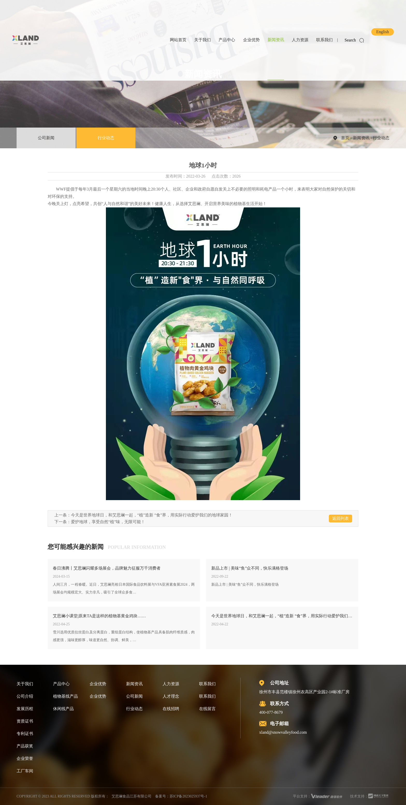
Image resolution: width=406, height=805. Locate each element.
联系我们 (324, 40)
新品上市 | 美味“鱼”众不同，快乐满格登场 (249, 568)
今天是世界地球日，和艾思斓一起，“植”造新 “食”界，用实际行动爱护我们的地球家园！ (152, 515)
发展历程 (25, 708)
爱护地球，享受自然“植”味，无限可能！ (108, 522)
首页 (345, 138)
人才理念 (171, 696)
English (382, 32)
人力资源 (300, 40)
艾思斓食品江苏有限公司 (131, 796)
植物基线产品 (65, 696)
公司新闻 (46, 138)
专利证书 (25, 733)
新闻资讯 (275, 40)
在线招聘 (171, 708)
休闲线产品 (63, 708)
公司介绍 (25, 696)
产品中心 (227, 40)
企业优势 (251, 40)
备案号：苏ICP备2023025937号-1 (181, 796)
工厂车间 (25, 771)
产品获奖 (25, 746)
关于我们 (202, 40)
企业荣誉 (25, 758)
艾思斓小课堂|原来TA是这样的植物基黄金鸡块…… (99, 616)
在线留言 (207, 708)
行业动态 (106, 138)
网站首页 (178, 40)
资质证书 (25, 721)
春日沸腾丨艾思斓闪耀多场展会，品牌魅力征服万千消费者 (107, 568)
